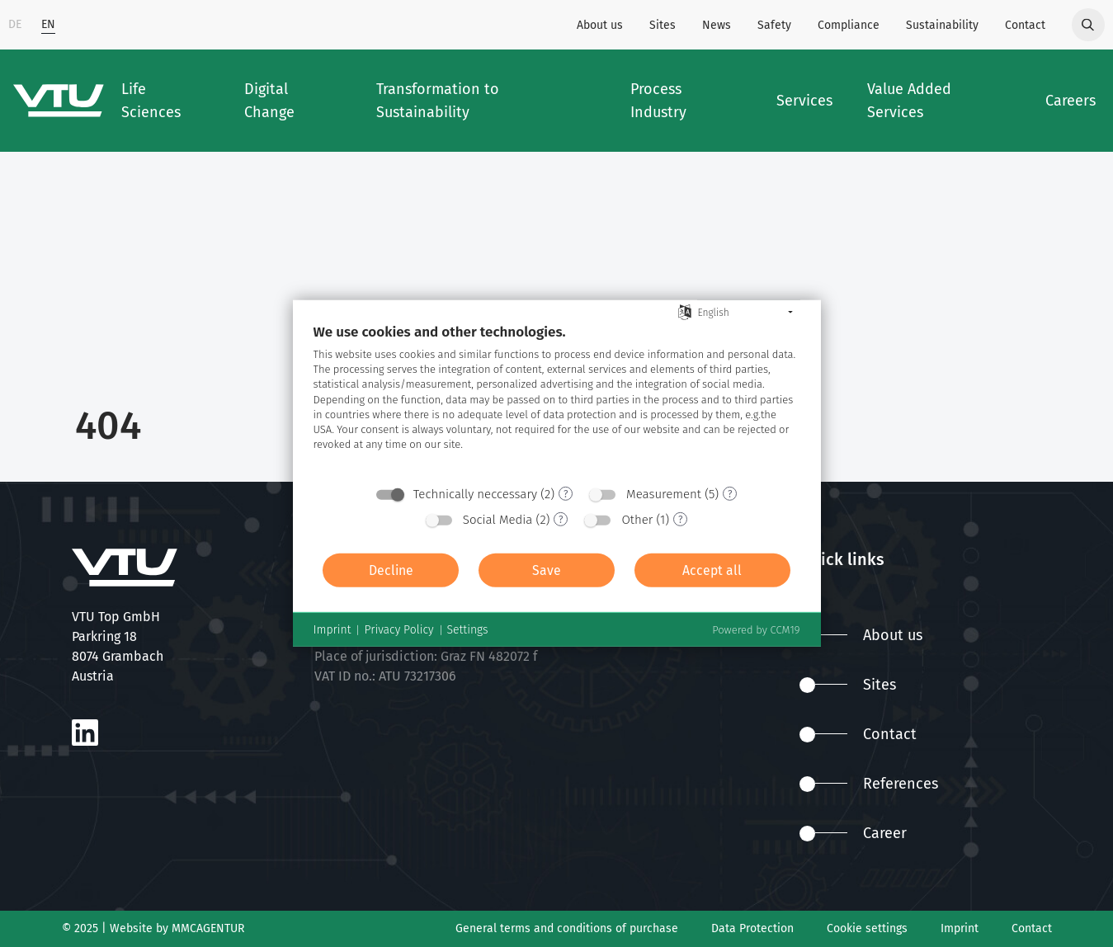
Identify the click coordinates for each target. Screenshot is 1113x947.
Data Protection (752, 928)
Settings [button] (467, 630)
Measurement (663, 494)
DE (14, 24)
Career (853, 833)
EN (48, 24)
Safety (774, 25)
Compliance (849, 25)
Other (637, 519)
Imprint (960, 928)
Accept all (712, 570)
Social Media (498, 519)
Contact (1025, 25)
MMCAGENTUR (208, 928)
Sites (662, 25)
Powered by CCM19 (755, 630)
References (868, 784)
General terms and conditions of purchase (566, 928)
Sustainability (942, 25)
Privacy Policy (398, 630)
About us (600, 25)
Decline (391, 570)
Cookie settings (867, 928)
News (716, 25)
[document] (557, 399)
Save (546, 570)
